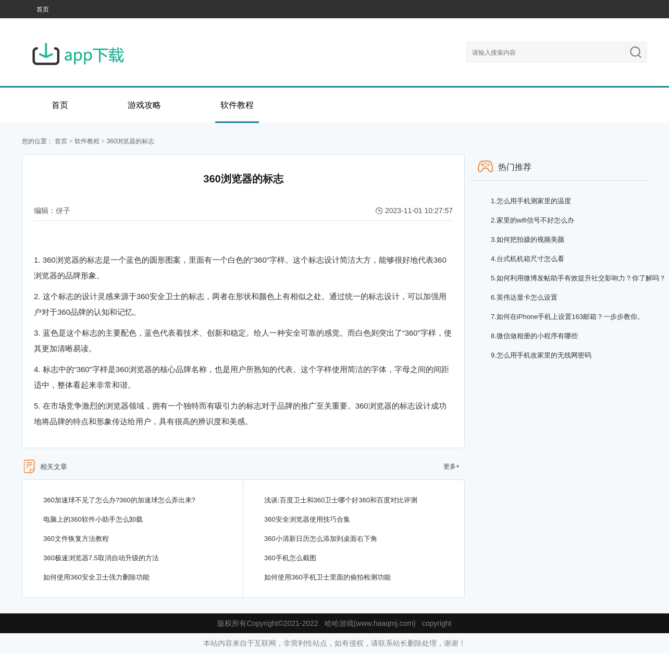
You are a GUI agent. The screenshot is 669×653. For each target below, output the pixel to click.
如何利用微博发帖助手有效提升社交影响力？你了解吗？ (578, 278)
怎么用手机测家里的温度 (531, 201)
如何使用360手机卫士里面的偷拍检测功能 (327, 577)
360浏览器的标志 (130, 141)
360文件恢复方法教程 (76, 539)
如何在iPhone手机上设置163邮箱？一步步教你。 (567, 317)
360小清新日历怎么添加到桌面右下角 (320, 539)
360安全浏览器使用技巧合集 (307, 519)
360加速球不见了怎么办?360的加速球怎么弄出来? (119, 500)
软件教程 (237, 105)
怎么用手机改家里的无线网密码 (541, 355)
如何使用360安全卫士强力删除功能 (96, 577)
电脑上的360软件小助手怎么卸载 (93, 519)
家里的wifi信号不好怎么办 (532, 220)
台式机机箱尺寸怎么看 (527, 259)
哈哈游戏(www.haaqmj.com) (370, 623)
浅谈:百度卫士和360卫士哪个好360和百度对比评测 (340, 500)
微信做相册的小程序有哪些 (534, 336)
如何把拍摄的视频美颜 (527, 239)
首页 (42, 9)
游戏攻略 (144, 105)
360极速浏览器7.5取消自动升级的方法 (101, 558)
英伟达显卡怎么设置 (524, 297)
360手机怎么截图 (290, 558)
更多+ (451, 466)
